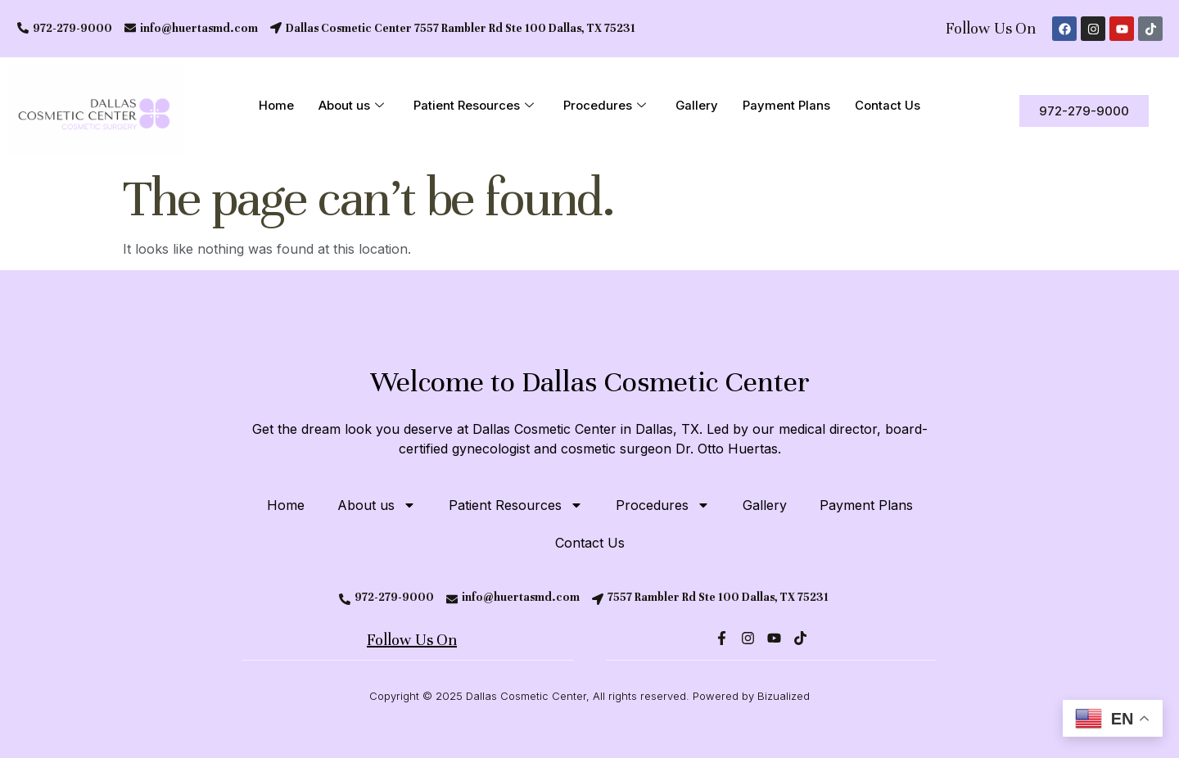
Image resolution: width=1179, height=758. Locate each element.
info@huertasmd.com (199, 28)
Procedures (604, 106)
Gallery (697, 106)
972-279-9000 (72, 28)
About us (351, 106)
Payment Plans (787, 106)
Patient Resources (473, 106)
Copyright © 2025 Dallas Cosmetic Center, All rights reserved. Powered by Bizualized (589, 695)
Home (276, 106)
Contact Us (888, 106)
